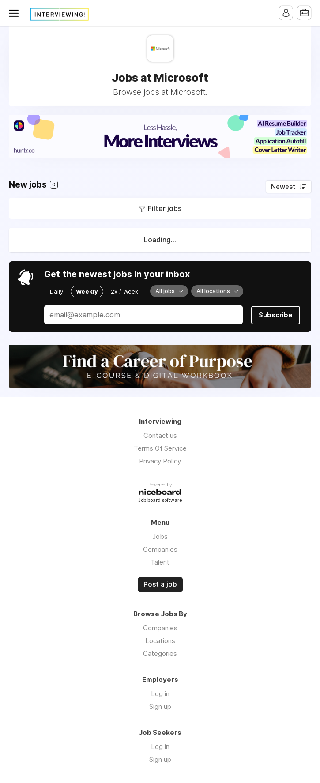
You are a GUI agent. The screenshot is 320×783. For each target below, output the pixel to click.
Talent (160, 562)
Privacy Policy (160, 461)
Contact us (160, 435)
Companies (160, 549)
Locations (160, 640)
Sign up (160, 706)
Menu (15, 13)
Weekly (87, 291)
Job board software (160, 500)
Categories (160, 653)
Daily (56, 291)
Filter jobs (164, 208)
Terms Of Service (160, 448)
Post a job (160, 584)
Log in (160, 693)
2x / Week (124, 291)
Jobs (160, 536)
